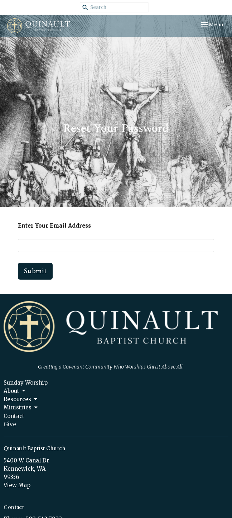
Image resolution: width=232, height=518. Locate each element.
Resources (21, 399)
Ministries (21, 407)
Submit (35, 271)
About (15, 390)
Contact (14, 416)
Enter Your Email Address (54, 225)
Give (10, 424)
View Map (17, 485)
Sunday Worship (26, 382)
